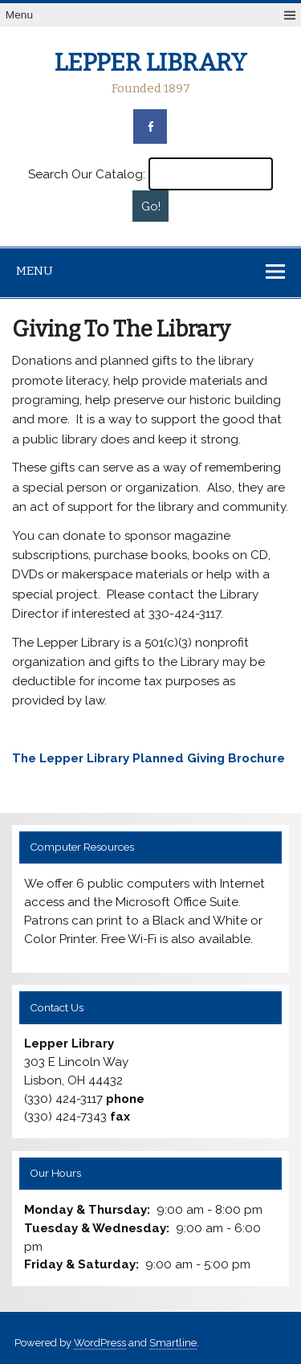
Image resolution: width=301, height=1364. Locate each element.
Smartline (173, 1343)
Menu (19, 15)
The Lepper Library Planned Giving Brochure (148, 758)
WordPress (100, 1343)
